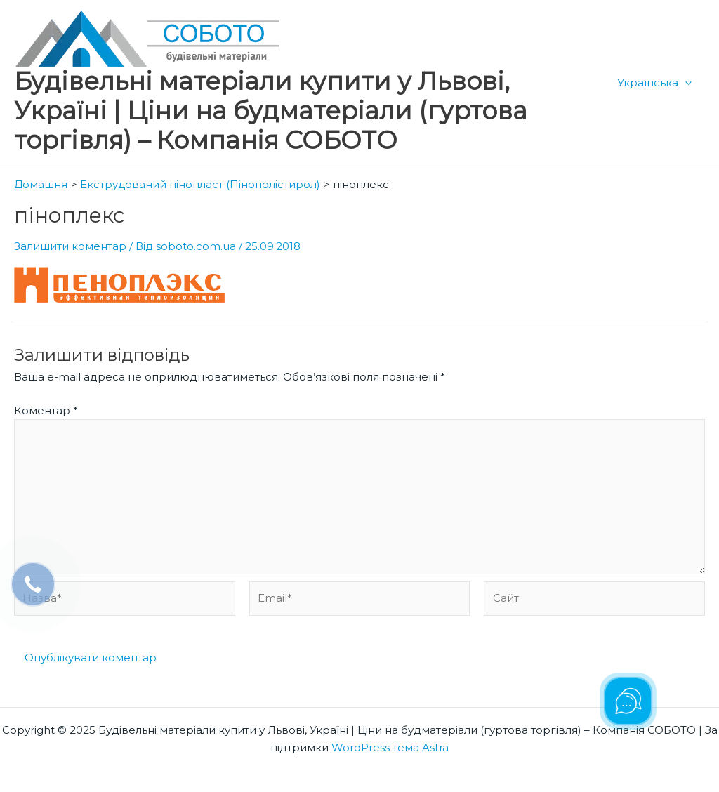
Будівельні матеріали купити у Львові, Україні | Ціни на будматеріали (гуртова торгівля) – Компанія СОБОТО (270, 110)
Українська (657, 82)
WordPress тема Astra (390, 747)
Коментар (46, 409)
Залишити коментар (70, 245)
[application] (687, 82)
